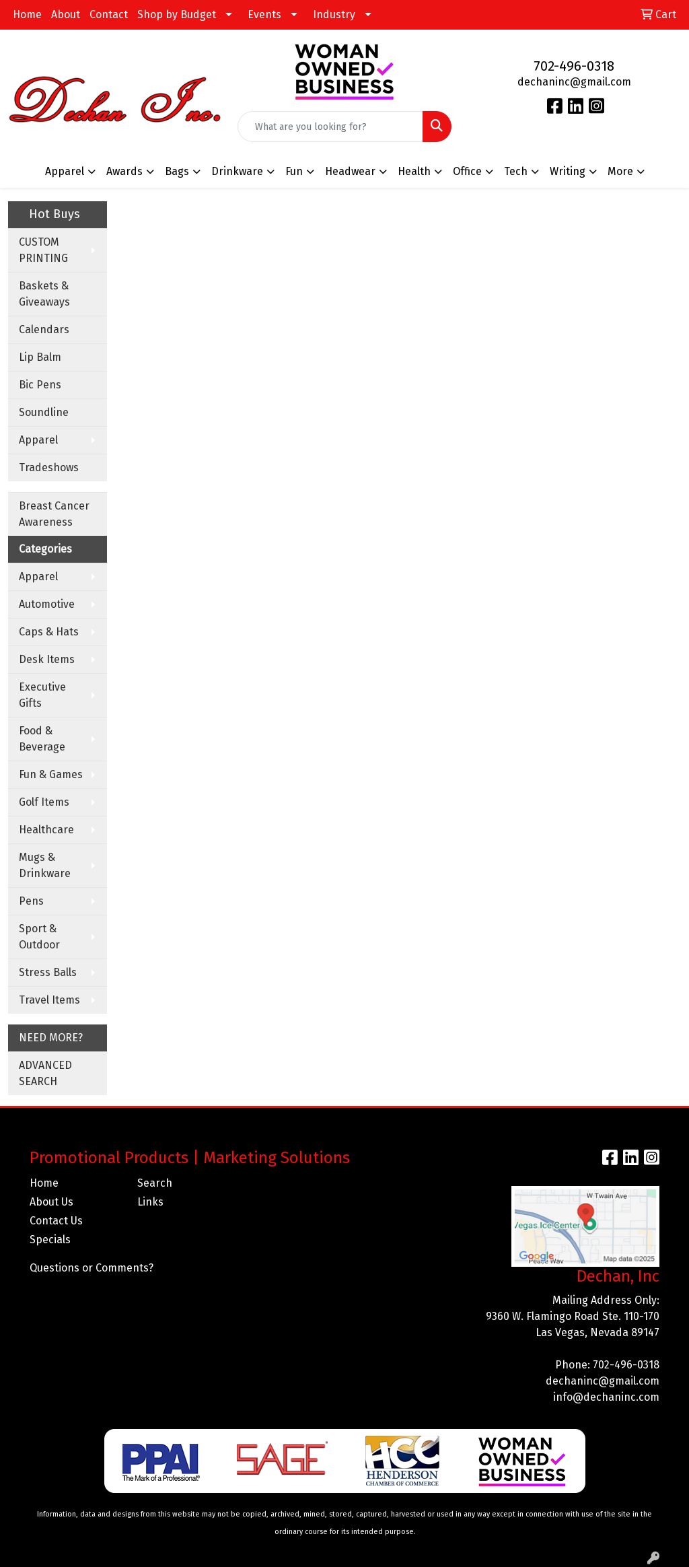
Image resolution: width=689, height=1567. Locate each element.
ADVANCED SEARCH (45, 1073)
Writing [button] (567, 171)
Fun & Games (51, 774)
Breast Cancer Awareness (54, 513)
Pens (31, 901)
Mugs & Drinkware (45, 865)
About (65, 14)
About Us (51, 1201)
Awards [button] (124, 171)
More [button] (620, 171)
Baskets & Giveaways (44, 293)
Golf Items (44, 802)
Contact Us (56, 1220)
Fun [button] (294, 171)
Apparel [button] (64, 171)
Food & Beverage (42, 738)
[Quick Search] (330, 126)
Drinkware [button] (237, 171)
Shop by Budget (176, 14)
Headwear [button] (350, 171)
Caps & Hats (49, 631)
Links (150, 1201)
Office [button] (467, 171)
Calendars (44, 329)
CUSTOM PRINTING (43, 250)
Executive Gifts (42, 695)
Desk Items (47, 659)
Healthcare (46, 829)
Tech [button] (516, 171)
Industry (334, 14)
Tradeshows (49, 467)
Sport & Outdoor (39, 936)
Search (154, 1183)
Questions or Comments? (91, 1267)
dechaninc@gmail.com (574, 81)
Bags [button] (177, 171)
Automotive (47, 604)
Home (27, 14)
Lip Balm (40, 357)
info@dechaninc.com (606, 1397)
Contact (108, 14)
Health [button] (414, 171)
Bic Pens (40, 384)
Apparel (38, 439)
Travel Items (49, 1000)
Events (264, 14)
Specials (50, 1239)
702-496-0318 (574, 66)
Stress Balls (48, 972)
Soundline (44, 412)
